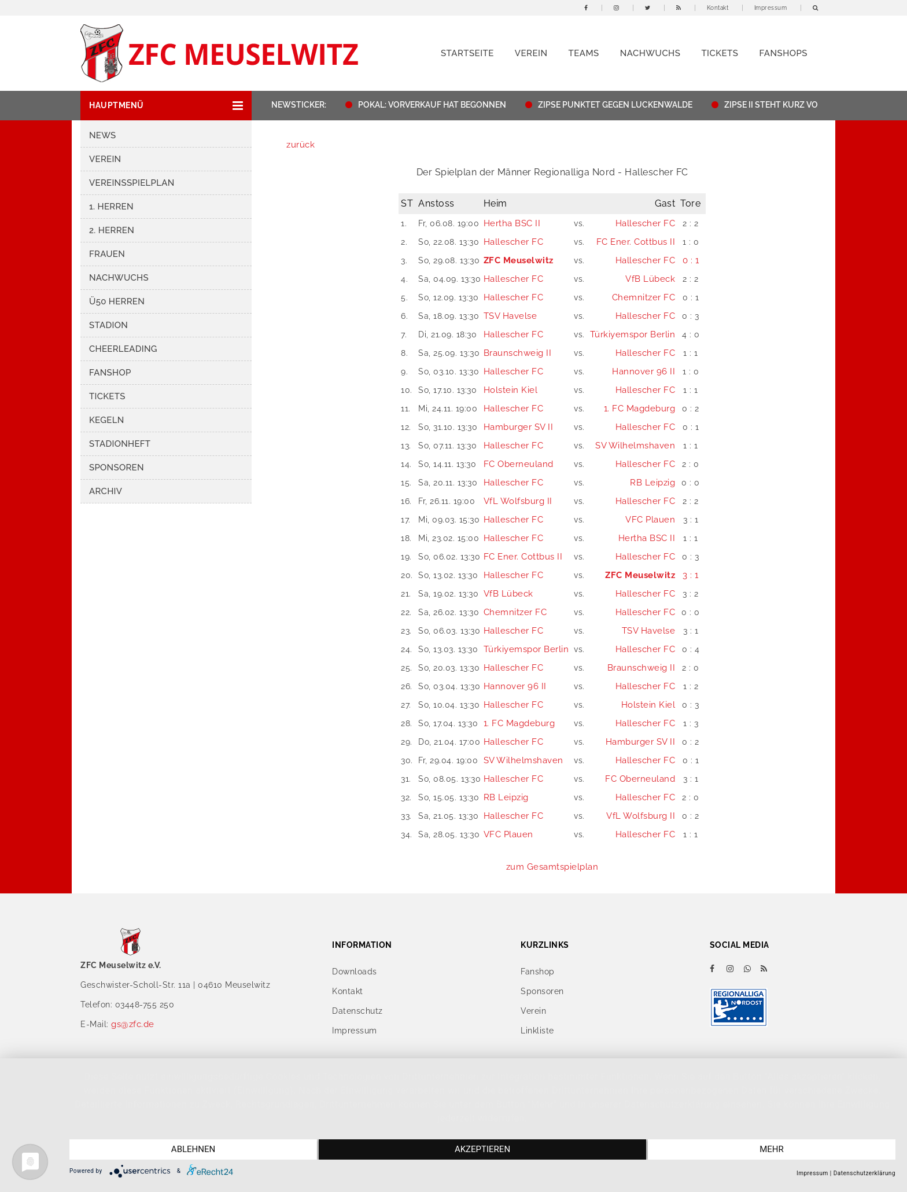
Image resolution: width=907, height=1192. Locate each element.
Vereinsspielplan (132, 183)
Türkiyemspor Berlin (633, 334)
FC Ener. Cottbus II (636, 242)
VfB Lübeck (650, 279)
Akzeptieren (482, 1150)
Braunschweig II (518, 353)
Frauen (107, 254)
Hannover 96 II (643, 371)
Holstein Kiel (511, 390)
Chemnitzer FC (644, 297)
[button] (166, 106)
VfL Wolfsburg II (518, 501)
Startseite (467, 53)
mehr (772, 1150)
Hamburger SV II (519, 427)
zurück (300, 144)
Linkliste (537, 1030)
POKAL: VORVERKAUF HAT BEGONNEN (445, 104)
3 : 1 (691, 575)
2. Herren (111, 230)
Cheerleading (123, 349)
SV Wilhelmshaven (635, 445)
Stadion (108, 325)
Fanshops (783, 53)
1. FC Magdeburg (640, 408)
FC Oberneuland (519, 464)
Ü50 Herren (117, 301)
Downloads (354, 971)
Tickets (719, 53)
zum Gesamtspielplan (552, 867)
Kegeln (106, 420)
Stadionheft (119, 444)
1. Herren (111, 206)
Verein (531, 53)
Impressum (770, 8)
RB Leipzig (652, 482)
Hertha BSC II (512, 223)
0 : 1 (691, 260)
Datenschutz (357, 1011)
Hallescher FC (645, 223)
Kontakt (718, 8)
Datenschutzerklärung (864, 1173)
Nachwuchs (650, 53)
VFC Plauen (650, 519)
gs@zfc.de (132, 1024)
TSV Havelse (510, 316)
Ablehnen (193, 1150)
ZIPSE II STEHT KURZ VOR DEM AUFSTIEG (815, 104)
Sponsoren (116, 467)
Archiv (105, 491)
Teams (583, 53)
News (102, 135)
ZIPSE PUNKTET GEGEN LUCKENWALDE (627, 104)
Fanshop (110, 372)
